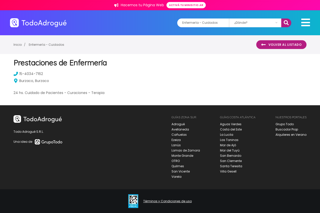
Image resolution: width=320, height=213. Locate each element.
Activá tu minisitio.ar (186, 5)
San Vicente (181, 171)
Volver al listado (281, 44)
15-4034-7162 (28, 74)
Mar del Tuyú (230, 150)
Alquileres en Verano (291, 134)
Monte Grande (182, 156)
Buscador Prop (287, 129)
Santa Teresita (231, 166)
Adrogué (178, 124)
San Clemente (231, 161)
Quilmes (178, 166)
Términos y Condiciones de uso (167, 201)
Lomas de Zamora (186, 150)
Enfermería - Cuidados (46, 44)
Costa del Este (231, 129)
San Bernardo (230, 156)
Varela (177, 176)
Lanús (176, 145)
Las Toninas (229, 140)
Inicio (18, 44)
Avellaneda (180, 129)
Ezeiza (176, 140)
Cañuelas (179, 134)
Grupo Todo (285, 124)
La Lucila (226, 134)
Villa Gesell (228, 171)
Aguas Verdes (231, 124)
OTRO (176, 161)
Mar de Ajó (228, 145)
